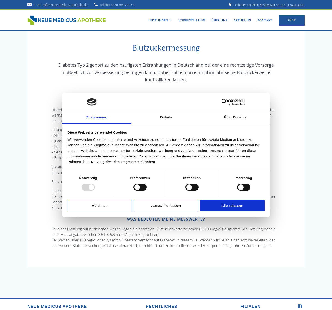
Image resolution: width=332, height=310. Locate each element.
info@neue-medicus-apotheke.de (65, 5)
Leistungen (158, 20)
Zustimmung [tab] (96, 117)
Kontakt (264, 20)
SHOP (292, 20)
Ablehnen (99, 206)
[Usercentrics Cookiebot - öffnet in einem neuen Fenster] (225, 102)
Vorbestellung (191, 20)
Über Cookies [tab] (235, 117)
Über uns (219, 20)
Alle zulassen (232, 206)
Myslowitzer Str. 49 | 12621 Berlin (282, 5)
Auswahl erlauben (166, 206)
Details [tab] (166, 117)
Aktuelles (242, 20)
